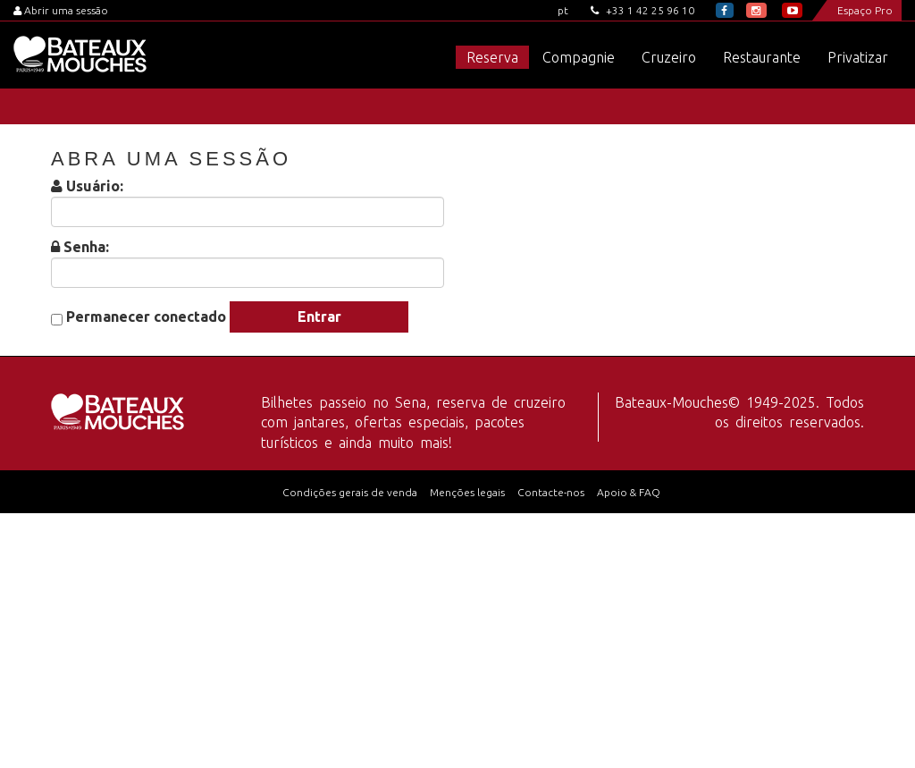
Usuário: (94, 186)
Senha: (86, 247)
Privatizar (857, 57)
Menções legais (467, 492)
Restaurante (762, 57)
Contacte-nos (550, 492)
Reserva (492, 57)
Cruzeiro (669, 57)
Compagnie (578, 57)
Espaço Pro (865, 10)
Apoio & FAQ (628, 492)
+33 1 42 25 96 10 (642, 10)
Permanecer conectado (146, 317)
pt (563, 10)
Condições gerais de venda (349, 492)
